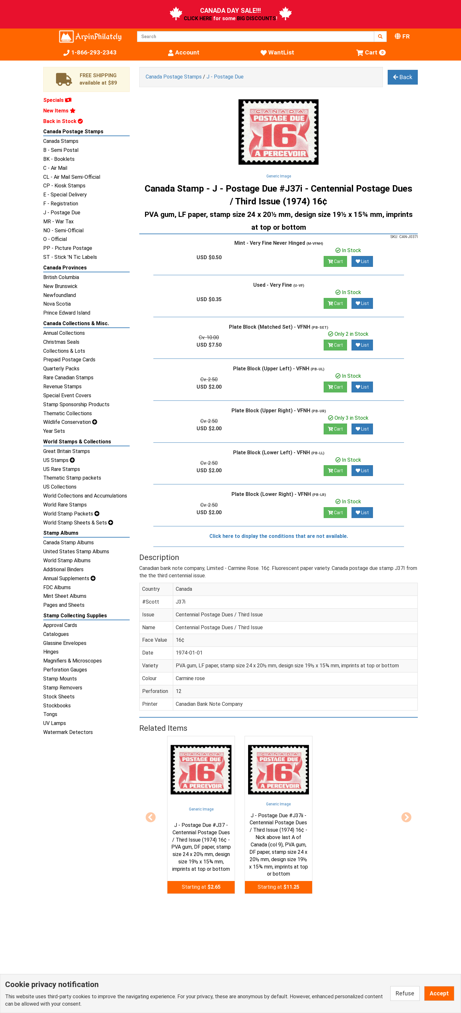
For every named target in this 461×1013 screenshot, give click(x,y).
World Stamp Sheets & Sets (78, 523)
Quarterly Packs (61, 369)
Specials (57, 100)
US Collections (60, 487)
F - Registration (60, 204)
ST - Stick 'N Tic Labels (70, 257)
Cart (335, 261)
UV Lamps (54, 723)
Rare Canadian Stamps (68, 378)
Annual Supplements (69, 578)
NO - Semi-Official (63, 230)
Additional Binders (63, 569)
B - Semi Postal (60, 150)
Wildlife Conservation (70, 422)
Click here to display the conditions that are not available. (278, 536)
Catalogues (56, 634)
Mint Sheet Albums (64, 596)
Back (402, 77)
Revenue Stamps (62, 386)
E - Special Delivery (65, 195)
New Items (59, 111)
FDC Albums (57, 587)
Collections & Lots (64, 351)
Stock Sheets (59, 697)
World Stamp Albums (67, 560)
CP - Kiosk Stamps (64, 186)
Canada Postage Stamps (73, 131)
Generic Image (278, 176)
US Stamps (59, 460)
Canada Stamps (60, 141)
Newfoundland (59, 295)
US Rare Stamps (61, 469)
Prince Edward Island (66, 313)
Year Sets (54, 431)
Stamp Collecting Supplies (75, 616)
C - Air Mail (55, 168)
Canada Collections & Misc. (76, 323)
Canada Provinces (65, 268)
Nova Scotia (57, 304)
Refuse (405, 993)
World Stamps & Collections (77, 442)
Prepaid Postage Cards (69, 360)
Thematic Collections (67, 413)
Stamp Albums (60, 533)
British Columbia (61, 277)
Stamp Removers (62, 688)
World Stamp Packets (71, 514)
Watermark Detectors (68, 732)
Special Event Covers (67, 395)
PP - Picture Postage (67, 248)
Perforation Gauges (65, 670)
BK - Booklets (59, 159)
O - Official (55, 239)
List (362, 261)
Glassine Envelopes (64, 643)
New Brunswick (60, 286)
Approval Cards (60, 625)
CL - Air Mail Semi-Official (71, 177)
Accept (439, 993)
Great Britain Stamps (66, 451)
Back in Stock (63, 121)
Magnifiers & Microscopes (72, 661)
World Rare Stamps (65, 505)
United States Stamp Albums (76, 551)
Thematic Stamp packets (72, 478)
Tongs (50, 714)
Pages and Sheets (64, 605)
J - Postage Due (61, 213)
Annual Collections (64, 333)
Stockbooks (57, 706)
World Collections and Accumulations (85, 496)
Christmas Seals (61, 342)
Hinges (51, 652)
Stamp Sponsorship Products (76, 404)
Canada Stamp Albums (68, 542)
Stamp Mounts (60, 679)
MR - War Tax (58, 221)
